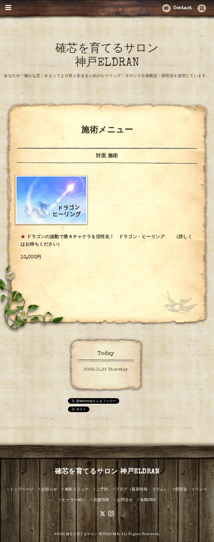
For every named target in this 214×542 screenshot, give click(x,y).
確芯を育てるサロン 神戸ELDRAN (107, 472)
